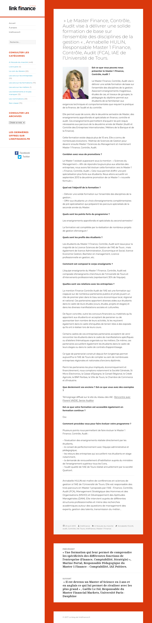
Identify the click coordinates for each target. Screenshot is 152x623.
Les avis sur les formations (20, 83)
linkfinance (85, 526)
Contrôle (72, 528)
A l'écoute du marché (18, 62)
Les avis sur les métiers (19, 87)
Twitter (24, 157)
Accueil (12, 23)
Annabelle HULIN (125, 526)
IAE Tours (81, 528)
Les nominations (16, 99)
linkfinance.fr (14, 32)
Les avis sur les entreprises (20, 75)
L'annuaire (13, 67)
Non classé (13, 103)
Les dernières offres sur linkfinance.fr (19, 135)
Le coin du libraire (17, 71)
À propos (13, 27)
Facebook (22, 153)
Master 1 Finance (103, 528)
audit (65, 528)
